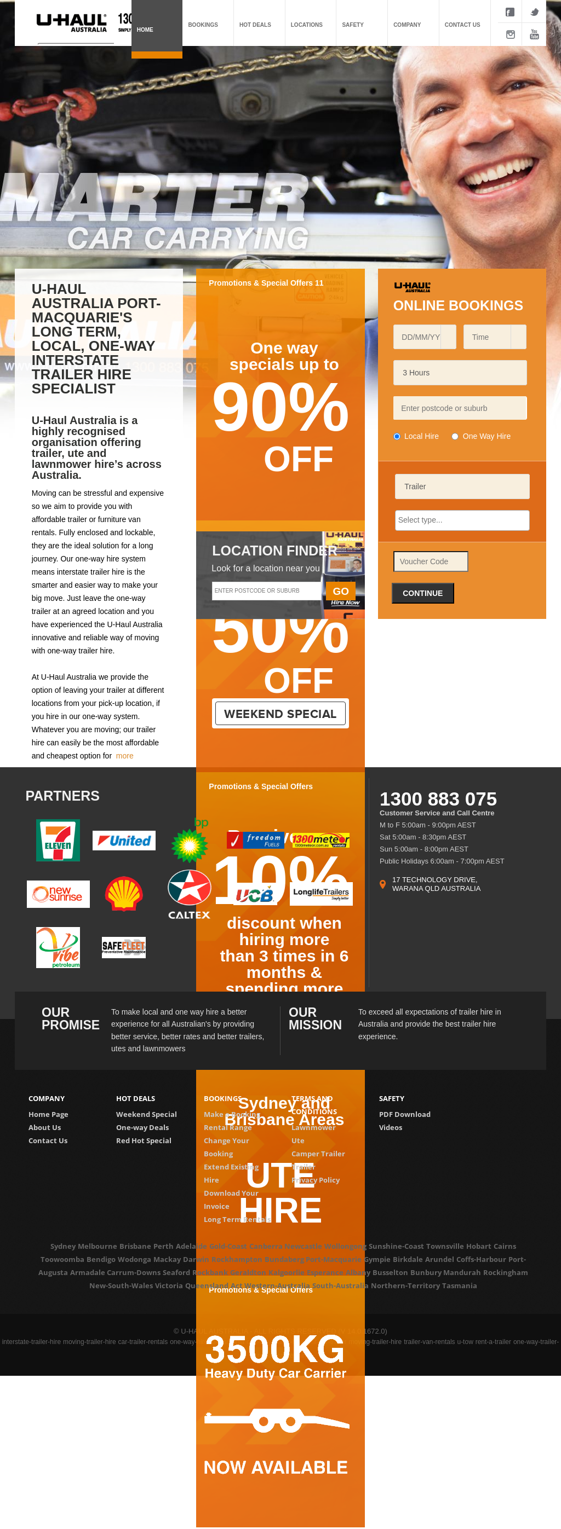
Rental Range (228, 1127)
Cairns (505, 1246)
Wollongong (345, 1246)
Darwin (196, 1259)
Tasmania (459, 1285)
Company (407, 25)
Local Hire (421, 436)
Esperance (325, 1272)
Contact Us (47, 1140)
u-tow (465, 1342)
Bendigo (101, 1259)
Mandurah (462, 1272)
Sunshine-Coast (396, 1246)
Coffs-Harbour (481, 1259)
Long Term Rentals (237, 1219)
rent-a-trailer (493, 1342)
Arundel (439, 1259)
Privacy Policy (315, 1180)
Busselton (390, 1272)
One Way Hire (487, 436)
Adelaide (191, 1246)
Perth (163, 1246)
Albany (358, 1272)
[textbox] (459, 408)
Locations (307, 25)
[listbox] (460, 372)
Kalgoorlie (286, 1272)
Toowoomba (62, 1259)
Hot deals (255, 25)
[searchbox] (462, 519)
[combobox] (420, 337)
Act (237, 1285)
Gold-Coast (228, 1246)
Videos (390, 1127)
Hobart (478, 1246)
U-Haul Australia (70, 677)
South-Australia (340, 1285)
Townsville (445, 1246)
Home (145, 30)
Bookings (202, 25)
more (125, 755)
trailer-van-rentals (429, 1342)
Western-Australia (277, 1285)
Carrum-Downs (134, 1272)
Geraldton (248, 1272)
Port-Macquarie (334, 1259)
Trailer (303, 1167)
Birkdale (408, 1259)
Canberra (266, 1246)
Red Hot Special (143, 1140)
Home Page (48, 1114)
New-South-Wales (121, 1285)
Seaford (176, 1272)
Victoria (169, 1285)
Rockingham (505, 1272)
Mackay (167, 1259)
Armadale (87, 1272)
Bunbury (426, 1272)
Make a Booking (232, 1114)
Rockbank (210, 1272)
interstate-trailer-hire (31, 1342)
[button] (448, 337)
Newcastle (303, 1246)
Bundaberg (284, 1259)
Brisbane (135, 1246)
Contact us (462, 25)
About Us (44, 1127)
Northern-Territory (405, 1285)
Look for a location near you (265, 568)
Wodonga (134, 1259)
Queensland (206, 1285)
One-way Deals (142, 1127)
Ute (298, 1140)
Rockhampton (236, 1259)
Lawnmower (313, 1127)
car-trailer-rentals (143, 1342)
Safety (352, 25)
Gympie (377, 1259)
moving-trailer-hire (89, 1342)
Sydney (63, 1246)
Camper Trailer (318, 1154)
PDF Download (405, 1114)
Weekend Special (146, 1114)
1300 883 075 (438, 798)
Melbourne (97, 1246)
